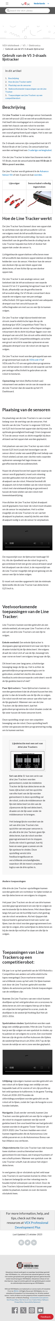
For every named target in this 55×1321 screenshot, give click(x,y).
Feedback (46, 1316)
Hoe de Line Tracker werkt (20, 82)
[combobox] (27, 10)
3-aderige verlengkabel (39, 150)
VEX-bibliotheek (10, 45)
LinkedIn (34, 1242)
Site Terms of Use (25, 1300)
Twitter (28, 1242)
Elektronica (34, 45)
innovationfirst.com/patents (39, 1297)
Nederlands (39, 3)
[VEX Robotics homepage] (22, 3)
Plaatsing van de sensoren (19, 85)
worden (38, 174)
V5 (24, 45)
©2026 (16, 1291)
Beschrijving (13, 78)
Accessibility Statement (32, 1302)
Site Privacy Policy (12, 1300)
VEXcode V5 (35, 359)
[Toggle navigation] (7, 3)
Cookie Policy (37, 1300)
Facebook (21, 1242)
